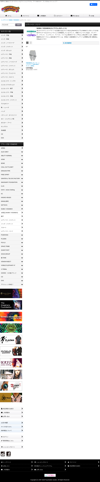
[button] (91, 16)
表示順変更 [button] (67, 43)
